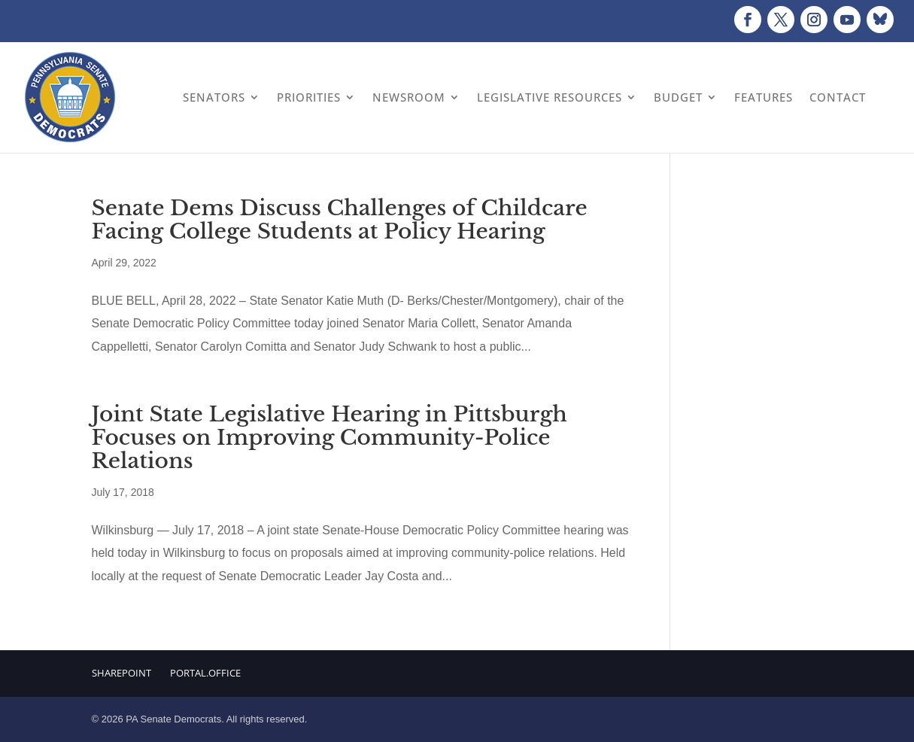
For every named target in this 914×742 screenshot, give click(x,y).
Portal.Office (205, 673)
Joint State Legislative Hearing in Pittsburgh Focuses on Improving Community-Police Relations (329, 437)
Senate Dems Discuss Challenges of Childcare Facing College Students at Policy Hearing (340, 220)
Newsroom (408, 97)
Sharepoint (121, 673)
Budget (678, 97)
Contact (837, 97)
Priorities (309, 97)
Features (763, 97)
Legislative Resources (549, 97)
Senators (214, 97)
